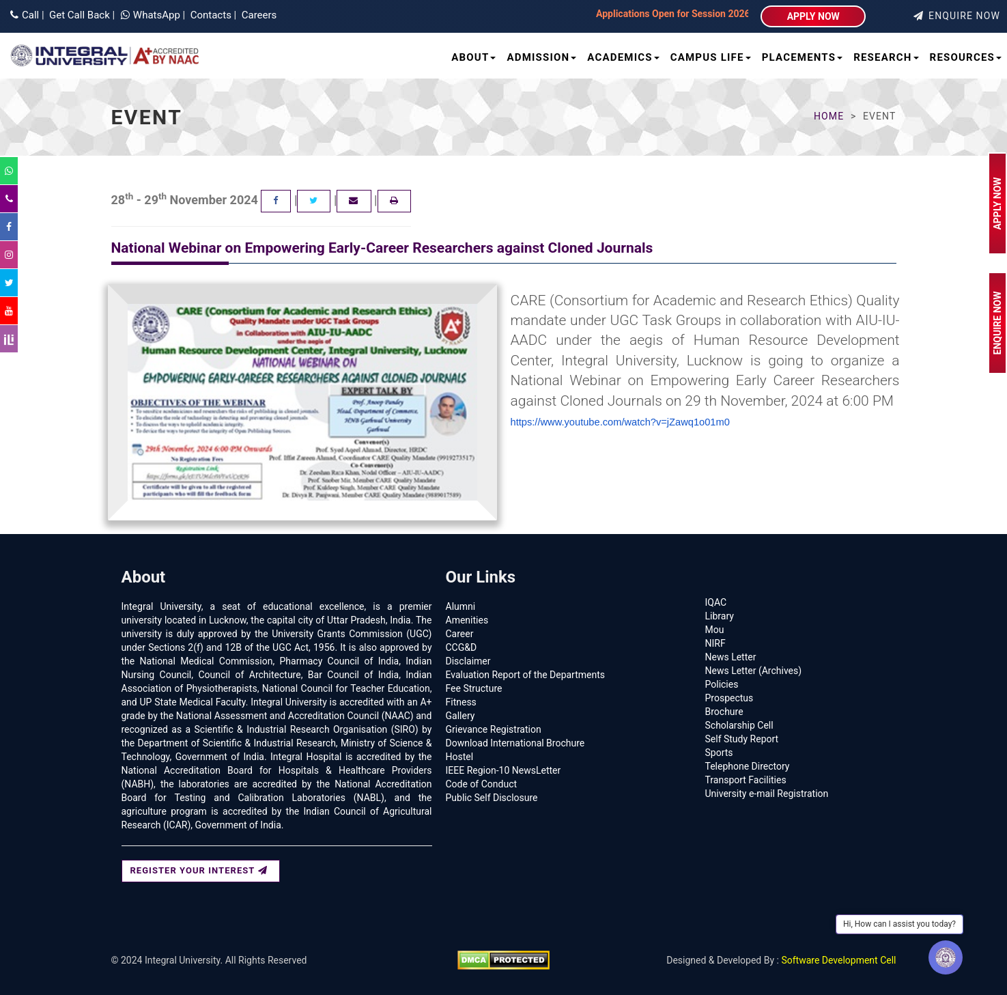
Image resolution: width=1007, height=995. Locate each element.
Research (885, 57)
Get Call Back (77, 15)
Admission (541, 57)
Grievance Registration (493, 729)
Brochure (724, 711)
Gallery (460, 715)
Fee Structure (474, 688)
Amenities (467, 620)
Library (719, 616)
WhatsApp (152, 15)
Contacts (209, 15)
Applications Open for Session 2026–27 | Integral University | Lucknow (646, 13)
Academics (623, 57)
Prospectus (729, 697)
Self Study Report (742, 738)
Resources (966, 57)
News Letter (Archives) (753, 670)
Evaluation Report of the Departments (526, 674)
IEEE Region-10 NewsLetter (503, 770)
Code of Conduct (481, 784)
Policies (722, 684)
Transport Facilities (745, 779)
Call (24, 15)
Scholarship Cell (739, 725)
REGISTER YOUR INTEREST (199, 870)
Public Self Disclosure (492, 797)
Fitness (461, 702)
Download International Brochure (515, 743)
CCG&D (461, 647)
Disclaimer (468, 661)
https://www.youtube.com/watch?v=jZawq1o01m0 (620, 422)
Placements (802, 57)
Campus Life (710, 57)
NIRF (715, 643)
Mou (714, 629)
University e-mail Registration (767, 793)
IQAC (716, 602)
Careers (257, 15)
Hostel (460, 756)
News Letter (730, 656)
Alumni (461, 606)
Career (460, 633)
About (473, 57)
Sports (719, 752)
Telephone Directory (747, 766)
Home (829, 116)
